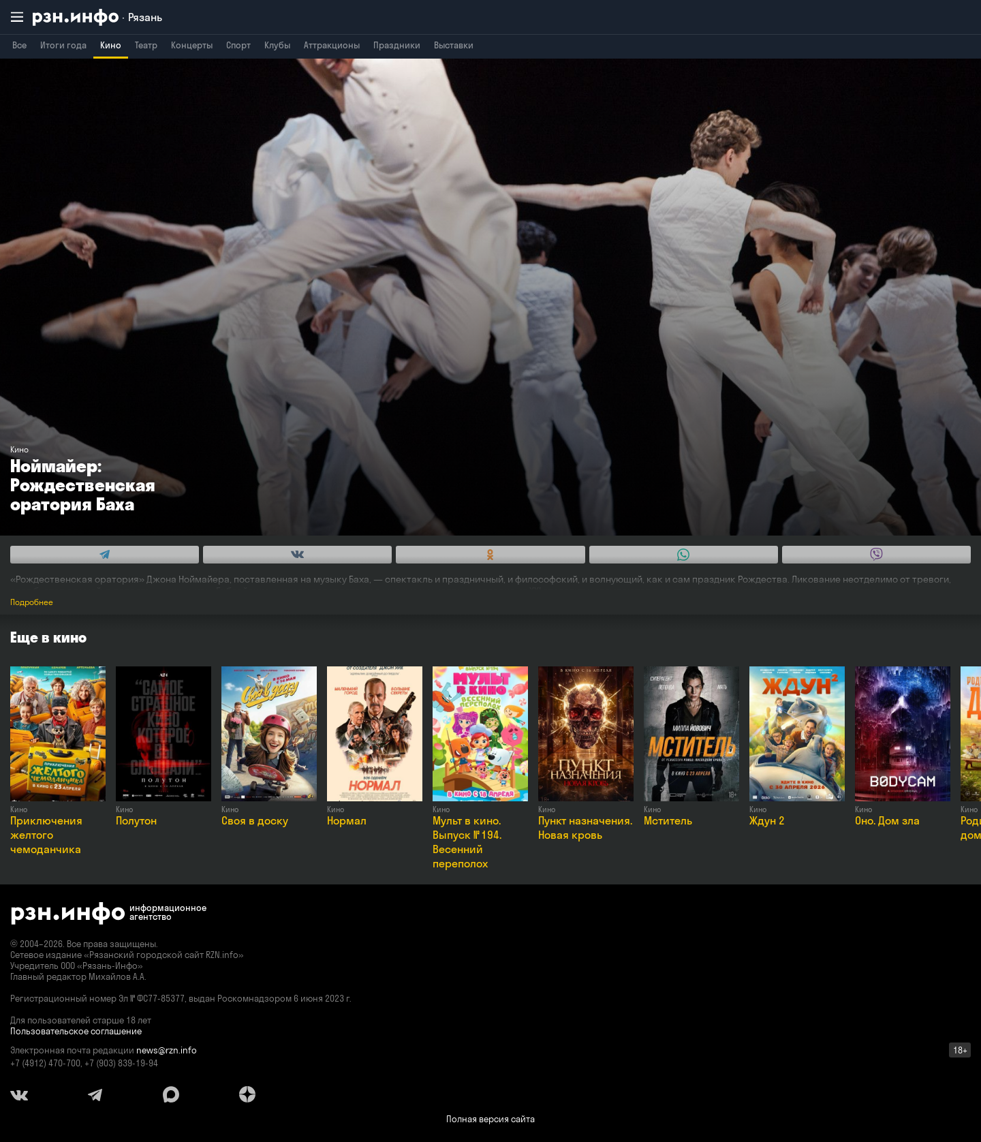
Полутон (136, 820)
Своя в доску (254, 820)
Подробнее (31, 602)
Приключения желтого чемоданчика (46, 835)
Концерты (192, 45)
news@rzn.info (166, 1050)
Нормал (347, 820)
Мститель (668, 820)
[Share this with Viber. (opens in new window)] (876, 555)
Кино (110, 45)
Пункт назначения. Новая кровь (585, 828)
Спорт (238, 45)
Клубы (277, 45)
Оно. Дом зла (887, 820)
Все (19, 45)
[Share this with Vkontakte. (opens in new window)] (297, 555)
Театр (146, 45)
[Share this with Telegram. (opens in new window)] (104, 555)
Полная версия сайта (490, 1118)
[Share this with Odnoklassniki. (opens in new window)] (490, 555)
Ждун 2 (767, 820)
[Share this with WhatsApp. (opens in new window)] (683, 555)
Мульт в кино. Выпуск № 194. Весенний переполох (467, 842)
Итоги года (63, 45)
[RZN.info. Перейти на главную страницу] (97, 17)
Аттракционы (332, 45)
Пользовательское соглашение (76, 1030)
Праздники (396, 45)
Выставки (453, 45)
